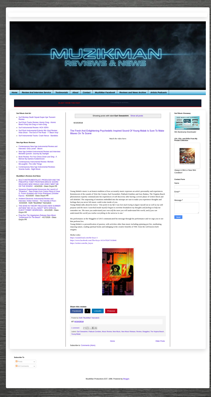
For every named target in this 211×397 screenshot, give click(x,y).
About (75, 92)
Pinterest (111, 311)
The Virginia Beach (157, 331)
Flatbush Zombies (94, 331)
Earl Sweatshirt (82, 331)
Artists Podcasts (158, 92)
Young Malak (75, 334)
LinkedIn (97, 311)
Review (138, 331)
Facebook (76, 311)
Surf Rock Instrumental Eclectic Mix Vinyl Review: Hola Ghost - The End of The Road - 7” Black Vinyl (38, 131)
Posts (19, 362)
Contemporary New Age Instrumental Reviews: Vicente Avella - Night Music (37, 168)
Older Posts (160, 341)
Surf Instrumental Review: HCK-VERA (34, 128)
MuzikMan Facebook (105, 92)
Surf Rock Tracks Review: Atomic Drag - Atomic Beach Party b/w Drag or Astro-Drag (37, 123)
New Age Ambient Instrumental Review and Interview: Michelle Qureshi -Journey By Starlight (40, 153)
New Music (116, 331)
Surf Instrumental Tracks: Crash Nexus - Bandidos (38, 136)
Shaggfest (146, 331)
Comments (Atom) (88, 345)
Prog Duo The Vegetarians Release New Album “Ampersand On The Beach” (37, 216)
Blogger (126, 379)
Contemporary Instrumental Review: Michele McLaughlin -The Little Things (36, 163)
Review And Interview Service (36, 92)
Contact (87, 92)
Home (14, 92)
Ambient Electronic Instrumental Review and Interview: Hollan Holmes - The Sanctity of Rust (37, 200)
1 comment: (75, 328)
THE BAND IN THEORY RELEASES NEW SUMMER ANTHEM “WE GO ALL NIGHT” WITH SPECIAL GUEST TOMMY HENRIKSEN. (39, 208)
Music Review (107, 331)
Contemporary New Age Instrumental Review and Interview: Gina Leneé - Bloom (38, 147)
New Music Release (128, 331)
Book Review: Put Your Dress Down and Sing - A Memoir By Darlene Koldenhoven (38, 158)
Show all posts (136, 116)
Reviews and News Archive (132, 92)
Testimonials (61, 92)
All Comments (22, 366)
